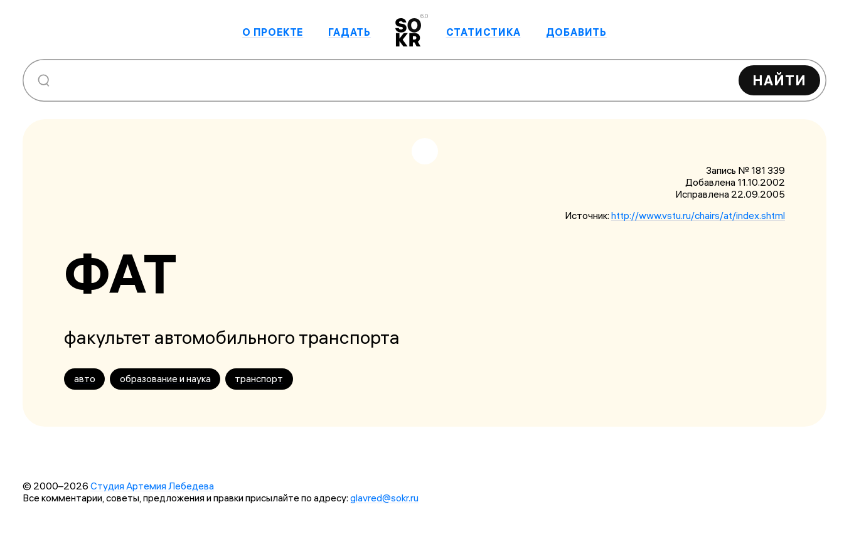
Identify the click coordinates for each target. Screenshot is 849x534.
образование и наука (165, 379)
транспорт (259, 379)
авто (84, 379)
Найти (779, 80)
